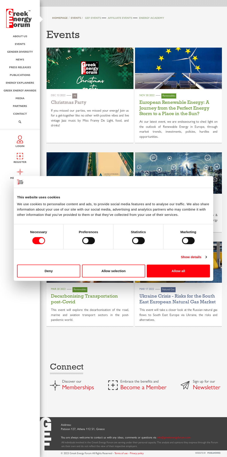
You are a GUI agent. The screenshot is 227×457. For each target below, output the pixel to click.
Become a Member (143, 387)
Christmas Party (68, 102)
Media (20, 98)
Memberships (78, 387)
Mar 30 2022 (58, 288)
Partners (20, 106)
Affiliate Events (120, 17)
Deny (49, 271)
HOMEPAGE (60, 17)
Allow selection (113, 271)
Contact (20, 113)
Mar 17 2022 (146, 288)
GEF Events (93, 17)
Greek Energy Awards (20, 90)
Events (20, 44)
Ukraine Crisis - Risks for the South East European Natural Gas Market (177, 298)
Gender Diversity (20, 51)
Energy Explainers (20, 82)
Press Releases (20, 67)
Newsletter (206, 387)
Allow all (178, 271)
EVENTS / (77, 17)
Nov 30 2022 (147, 95)
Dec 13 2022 (58, 95)
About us (20, 36)
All (74, 95)
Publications (20, 75)
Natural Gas (168, 289)
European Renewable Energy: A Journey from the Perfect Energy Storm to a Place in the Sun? (174, 107)
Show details (191, 257)
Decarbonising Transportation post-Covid (84, 298)
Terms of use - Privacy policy (129, 453)
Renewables (168, 95)
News (20, 59)
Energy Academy (151, 17)
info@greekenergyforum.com (173, 437)
